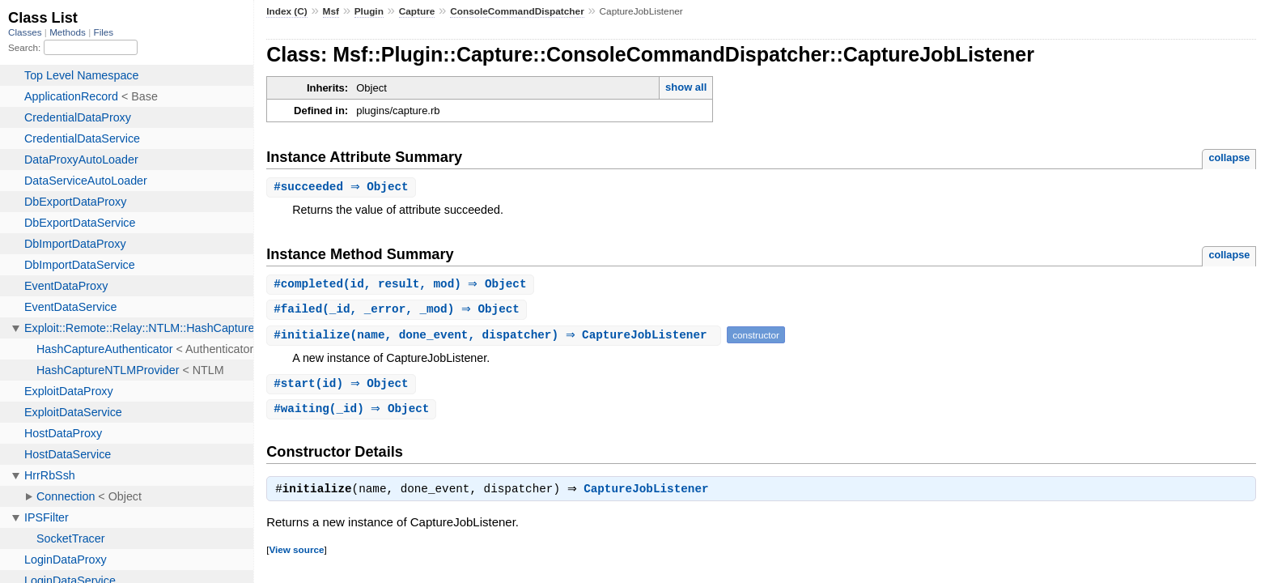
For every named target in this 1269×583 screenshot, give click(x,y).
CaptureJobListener (650, 494)
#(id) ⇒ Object (343, 386)
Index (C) (287, 11)
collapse (1229, 157)
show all (686, 87)
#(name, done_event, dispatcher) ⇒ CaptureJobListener (496, 337)
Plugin (369, 11)
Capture (417, 11)
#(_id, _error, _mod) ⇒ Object (399, 311)
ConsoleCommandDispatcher (517, 11)
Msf (331, 11)
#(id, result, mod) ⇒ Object (402, 285)
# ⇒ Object (343, 187)
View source (296, 555)
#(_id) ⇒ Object (353, 412)
